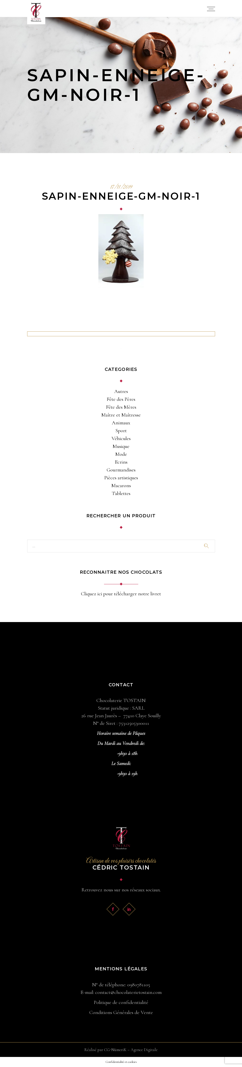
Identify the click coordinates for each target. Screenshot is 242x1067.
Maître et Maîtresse (121, 415)
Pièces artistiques (121, 478)
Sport (121, 431)
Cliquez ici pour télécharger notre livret (121, 594)
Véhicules (121, 438)
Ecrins (121, 462)
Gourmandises (121, 470)
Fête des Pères (121, 399)
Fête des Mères (121, 407)
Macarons (121, 485)
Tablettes (121, 493)
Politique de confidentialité (121, 1002)
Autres (121, 391)
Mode (121, 454)
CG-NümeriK (115, 1049)
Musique (121, 446)
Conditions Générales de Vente (121, 1012)
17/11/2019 (121, 187)
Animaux (121, 423)
